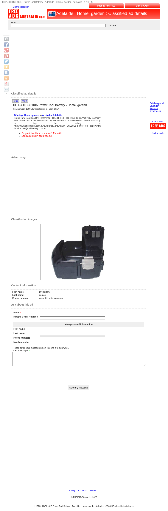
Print (24, 101)
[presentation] (78, 378)
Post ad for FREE (106, 5)
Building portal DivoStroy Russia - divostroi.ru (157, 107)
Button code (158, 133)
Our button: (158, 121)
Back (15, 101)
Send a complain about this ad (36, 136)
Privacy (72, 493)
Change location (21, 7)
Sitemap (93, 493)
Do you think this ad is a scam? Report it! (41, 133)
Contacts (82, 493)
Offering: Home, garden (26, 115)
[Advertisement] (84, 60)
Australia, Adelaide (52, 115)
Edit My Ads (142, 5)
